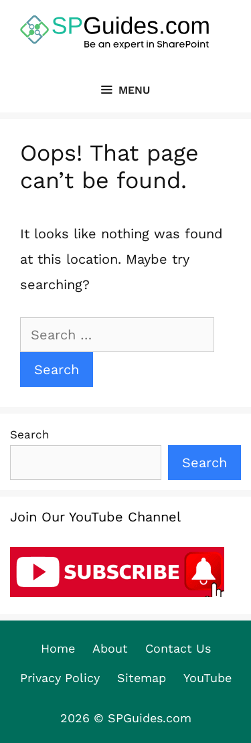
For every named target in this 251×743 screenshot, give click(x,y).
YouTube (207, 678)
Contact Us (178, 648)
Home (58, 648)
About (110, 648)
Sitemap (141, 678)
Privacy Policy (60, 678)
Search (30, 434)
